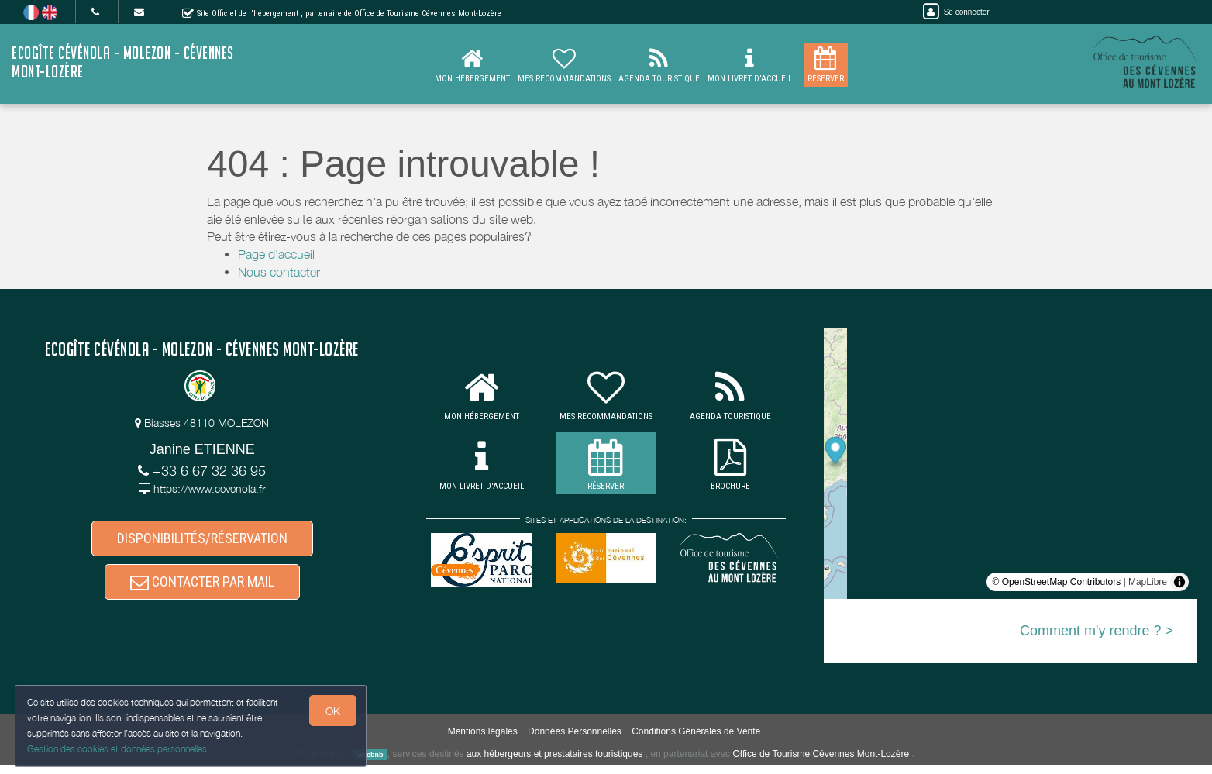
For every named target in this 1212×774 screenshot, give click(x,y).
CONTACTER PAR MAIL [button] (202, 588)
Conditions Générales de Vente (696, 739)
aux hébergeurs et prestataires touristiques (554, 762)
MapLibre (1147, 581)
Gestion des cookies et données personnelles (118, 748)
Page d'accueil (276, 254)
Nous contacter (279, 272)
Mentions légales (483, 739)
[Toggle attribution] (1179, 582)
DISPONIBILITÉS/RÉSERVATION (202, 540)
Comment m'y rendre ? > (1096, 630)
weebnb (370, 763)
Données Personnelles (574, 739)
